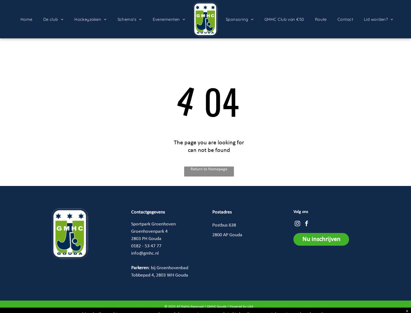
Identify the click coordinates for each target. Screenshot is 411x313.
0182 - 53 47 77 (146, 246)
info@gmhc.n (144, 253)
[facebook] (307, 224)
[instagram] (297, 224)
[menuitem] (26, 19)
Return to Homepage (209, 169)
